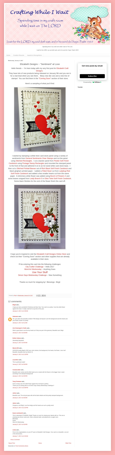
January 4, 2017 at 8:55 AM (20, 342)
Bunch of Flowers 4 (58, 176)
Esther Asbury (17, 338)
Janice (14, 403)
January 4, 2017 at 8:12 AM (20, 322)
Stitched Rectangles (24, 161)
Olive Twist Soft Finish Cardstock (57, 179)
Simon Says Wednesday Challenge (32, 275)
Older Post (68, 443)
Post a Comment (15, 439)
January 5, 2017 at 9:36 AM (20, 397)
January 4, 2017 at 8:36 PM (20, 364)
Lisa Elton (15, 359)
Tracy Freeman (17, 381)
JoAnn (14, 393)
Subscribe (92, 76)
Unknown (15, 316)
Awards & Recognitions (34, 55)
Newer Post (12, 443)
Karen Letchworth (18, 413)
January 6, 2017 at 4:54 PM (20, 424)
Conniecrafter (16, 370)
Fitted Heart (47, 171)
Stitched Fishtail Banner (26, 168)
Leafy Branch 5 (36, 179)
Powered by (92, 82)
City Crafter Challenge (34, 267)
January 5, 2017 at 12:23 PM (20, 407)
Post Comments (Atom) (21, 446)
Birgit (14, 305)
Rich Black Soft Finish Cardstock (55, 168)
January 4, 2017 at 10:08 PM (20, 387)
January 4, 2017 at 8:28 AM (20, 332)
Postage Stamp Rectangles (33, 163)
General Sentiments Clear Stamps (39, 158)
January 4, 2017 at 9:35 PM (20, 376)
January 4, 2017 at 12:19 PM (20, 354)
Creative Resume (18, 55)
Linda (14, 430)
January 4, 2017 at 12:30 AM (20, 311)
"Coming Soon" (45, 78)
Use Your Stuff (40, 272)
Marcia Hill (16, 348)
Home (8, 55)
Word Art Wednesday (32, 269)
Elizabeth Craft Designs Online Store (51, 254)
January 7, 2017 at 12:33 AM (20, 436)
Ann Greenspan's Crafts (19, 328)
